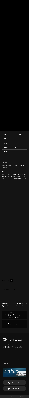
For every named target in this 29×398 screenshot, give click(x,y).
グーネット (21, 57)
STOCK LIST (9, 287)
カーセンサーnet (8, 57)
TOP (3, 287)
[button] (27, 32)
